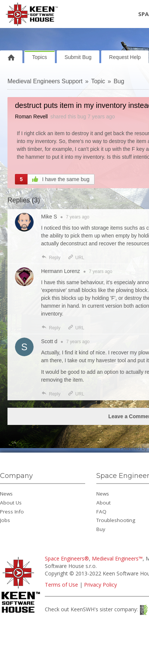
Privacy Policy (100, 584)
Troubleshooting (115, 520)
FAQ (101, 511)
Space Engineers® (67, 558)
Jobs (5, 520)
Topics (39, 57)
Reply (50, 257)
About (103, 502)
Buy (100, 529)
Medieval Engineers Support (45, 81)
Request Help (125, 57)
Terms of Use (61, 584)
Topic (98, 81)
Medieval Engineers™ (117, 558)
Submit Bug (78, 57)
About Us (11, 502)
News (6, 493)
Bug (119, 81)
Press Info (12, 511)
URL (76, 257)
